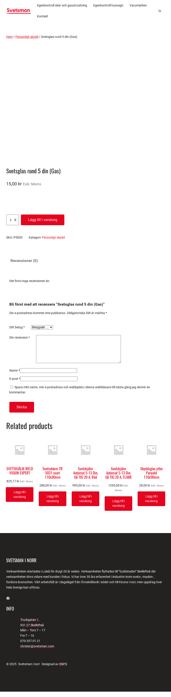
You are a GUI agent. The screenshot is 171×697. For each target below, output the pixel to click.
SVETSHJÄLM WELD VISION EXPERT (19, 476)
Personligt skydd (26, 37)
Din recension (19, 337)
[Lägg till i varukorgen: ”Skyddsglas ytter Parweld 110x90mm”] (151, 504)
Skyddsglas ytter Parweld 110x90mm (151, 478)
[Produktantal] (12, 220)
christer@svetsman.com (37, 651)
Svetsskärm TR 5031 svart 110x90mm (53, 478)
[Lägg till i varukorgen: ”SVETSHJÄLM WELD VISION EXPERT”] (19, 500)
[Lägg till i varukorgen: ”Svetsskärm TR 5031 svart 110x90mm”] (52, 504)
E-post (14, 384)
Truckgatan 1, (29, 625)
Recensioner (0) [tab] (24, 261)
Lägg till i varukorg (42, 220)
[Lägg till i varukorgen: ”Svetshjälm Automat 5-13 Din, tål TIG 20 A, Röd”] (85, 504)
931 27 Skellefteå (32, 630)
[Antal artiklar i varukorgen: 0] (159, 11)
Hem (9, 37)
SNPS (63, 669)
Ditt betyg (17, 327)
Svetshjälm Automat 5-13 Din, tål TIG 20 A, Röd (85, 478)
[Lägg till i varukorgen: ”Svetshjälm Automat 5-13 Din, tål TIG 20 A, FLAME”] (118, 509)
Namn (14, 376)
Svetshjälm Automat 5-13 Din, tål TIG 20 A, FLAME (118, 478)
